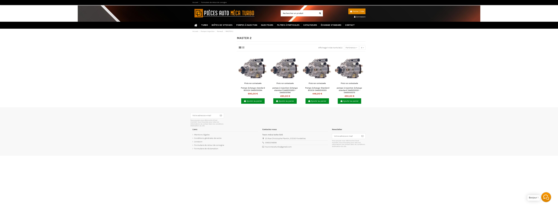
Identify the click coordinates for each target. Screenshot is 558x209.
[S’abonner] (221, 115)
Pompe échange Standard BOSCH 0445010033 (317, 89)
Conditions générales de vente (207, 138)
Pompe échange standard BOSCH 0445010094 (253, 89)
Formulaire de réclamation (206, 148)
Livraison (198, 141)
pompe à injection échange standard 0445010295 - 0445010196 (285, 90)
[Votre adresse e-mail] (204, 115)
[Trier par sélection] (351, 48)
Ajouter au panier (253, 101)
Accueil (196, 2)
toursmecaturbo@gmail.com (278, 147)
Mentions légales (202, 135)
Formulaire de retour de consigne (214, 2)
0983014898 (271, 142)
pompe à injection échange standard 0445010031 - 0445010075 (349, 90)
